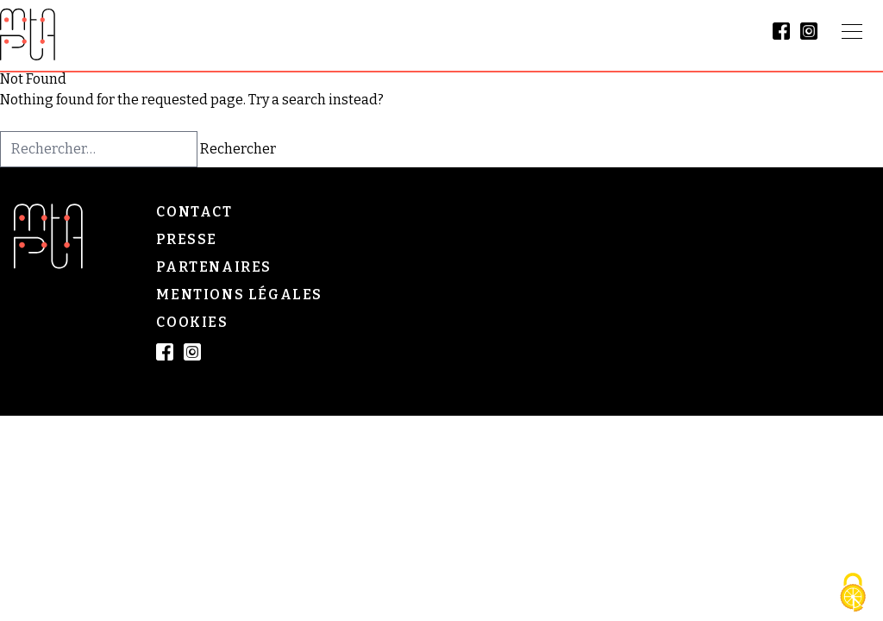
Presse (186, 239)
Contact (194, 212)
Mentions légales (239, 294)
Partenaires (214, 267)
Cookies (192, 322)
